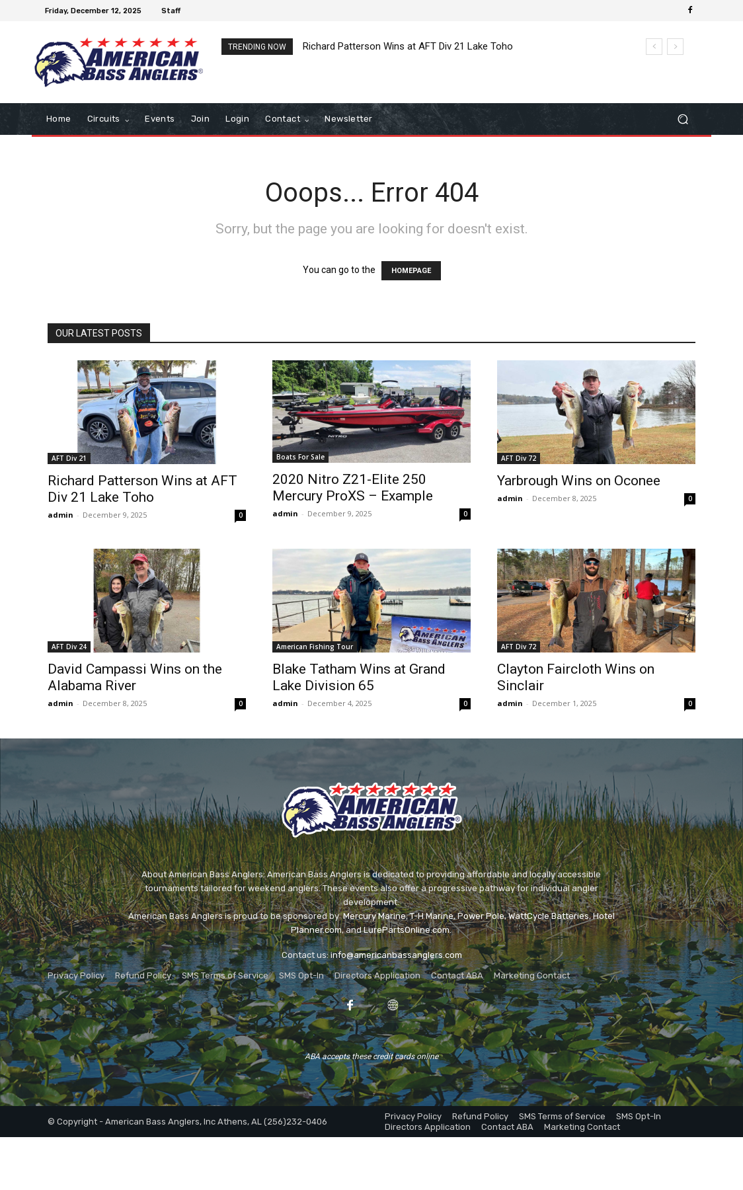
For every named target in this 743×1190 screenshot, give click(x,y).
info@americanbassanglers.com (396, 955)
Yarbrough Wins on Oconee (578, 481)
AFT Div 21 (69, 458)
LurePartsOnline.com (407, 930)
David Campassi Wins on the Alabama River (135, 677)
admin (60, 515)
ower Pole (483, 916)
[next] (675, 46)
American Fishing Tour (314, 646)
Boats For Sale (300, 456)
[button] (682, 119)
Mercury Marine (374, 916)
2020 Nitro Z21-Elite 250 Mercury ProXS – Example (352, 487)
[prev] (654, 46)
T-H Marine (431, 916)
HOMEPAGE (411, 270)
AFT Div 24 (69, 646)
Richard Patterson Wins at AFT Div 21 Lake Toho (408, 46)
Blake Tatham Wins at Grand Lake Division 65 (359, 677)
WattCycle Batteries (548, 916)
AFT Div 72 (518, 458)
